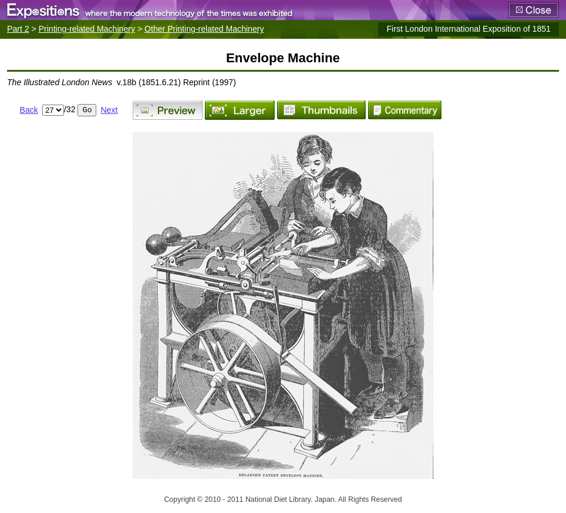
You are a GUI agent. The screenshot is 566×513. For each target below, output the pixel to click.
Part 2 (18, 28)
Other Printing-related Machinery (204, 28)
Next (108, 110)
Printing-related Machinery (87, 28)
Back (29, 110)
